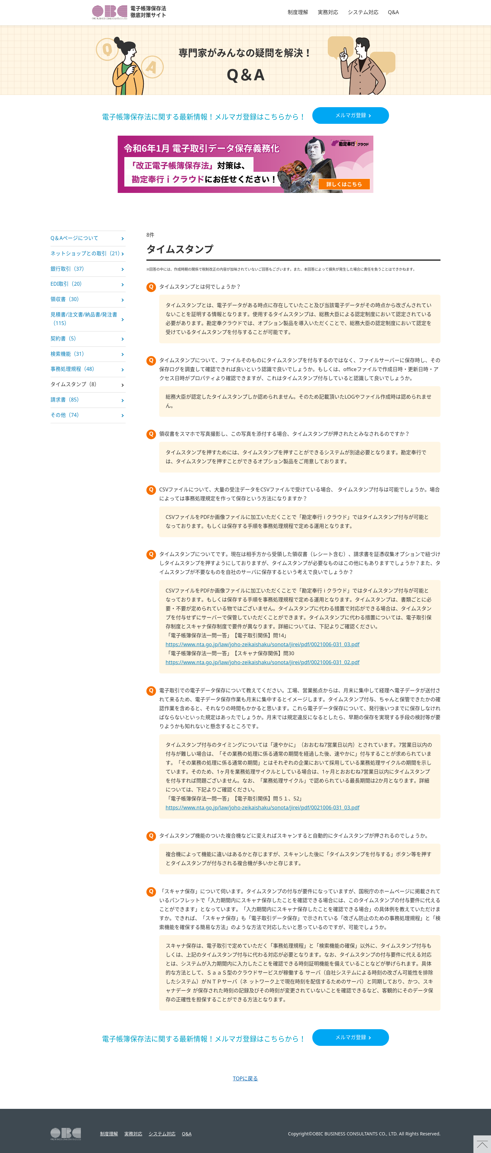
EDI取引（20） (68, 285)
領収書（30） (66, 301)
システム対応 (363, 12)
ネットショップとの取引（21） (87, 254)
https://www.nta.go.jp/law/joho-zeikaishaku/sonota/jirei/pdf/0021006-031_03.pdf (263, 644)
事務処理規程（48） (74, 373)
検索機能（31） (69, 357)
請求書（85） (66, 404)
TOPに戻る (245, 1078)
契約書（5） (65, 341)
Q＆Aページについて (75, 238)
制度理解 (298, 12)
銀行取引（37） (69, 270)
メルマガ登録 (350, 115)
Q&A (393, 12)
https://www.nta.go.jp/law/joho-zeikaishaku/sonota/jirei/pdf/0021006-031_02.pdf (263, 662)
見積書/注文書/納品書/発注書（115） (84, 321)
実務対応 (328, 12)
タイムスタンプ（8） (75, 388)
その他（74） (66, 420)
